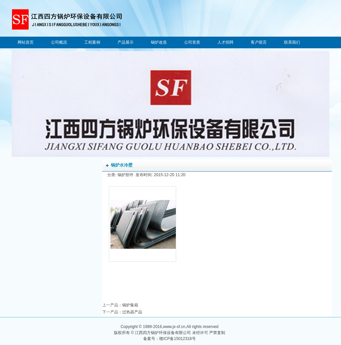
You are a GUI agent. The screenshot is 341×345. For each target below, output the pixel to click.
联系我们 (292, 42)
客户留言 (259, 42)
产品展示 (126, 42)
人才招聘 (225, 42)
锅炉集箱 (130, 305)
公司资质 (192, 42)
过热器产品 (132, 312)
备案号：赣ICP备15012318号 (169, 338)
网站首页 (26, 42)
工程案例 (92, 42)
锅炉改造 (159, 42)
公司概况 (59, 42)
